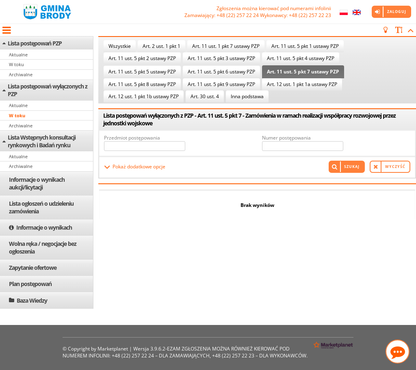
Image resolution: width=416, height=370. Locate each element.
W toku (16, 64)
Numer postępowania (286, 137)
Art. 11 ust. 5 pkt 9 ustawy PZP (221, 84)
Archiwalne (20, 74)
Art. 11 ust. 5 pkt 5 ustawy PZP (142, 71)
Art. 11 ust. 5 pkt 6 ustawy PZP (221, 71)
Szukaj (352, 166)
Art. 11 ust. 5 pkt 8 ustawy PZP (142, 84)
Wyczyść (395, 166)
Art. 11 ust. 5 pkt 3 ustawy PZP (221, 58)
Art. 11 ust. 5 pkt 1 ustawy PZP (305, 46)
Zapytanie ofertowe (32, 267)
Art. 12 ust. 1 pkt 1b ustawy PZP (143, 96)
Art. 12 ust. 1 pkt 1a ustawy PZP (302, 84)
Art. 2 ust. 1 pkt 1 (161, 46)
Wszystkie (119, 46)
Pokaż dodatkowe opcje (139, 166)
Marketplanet (113, 348)
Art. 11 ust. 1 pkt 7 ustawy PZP (226, 46)
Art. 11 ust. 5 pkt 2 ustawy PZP (142, 58)
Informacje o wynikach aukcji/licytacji (37, 183)
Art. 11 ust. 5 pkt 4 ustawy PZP (300, 58)
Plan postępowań (30, 284)
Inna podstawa (247, 96)
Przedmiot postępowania (132, 137)
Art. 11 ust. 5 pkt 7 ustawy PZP (303, 71)
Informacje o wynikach (44, 227)
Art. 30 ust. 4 (205, 96)
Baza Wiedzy (32, 300)
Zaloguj (396, 11)
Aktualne (18, 55)
